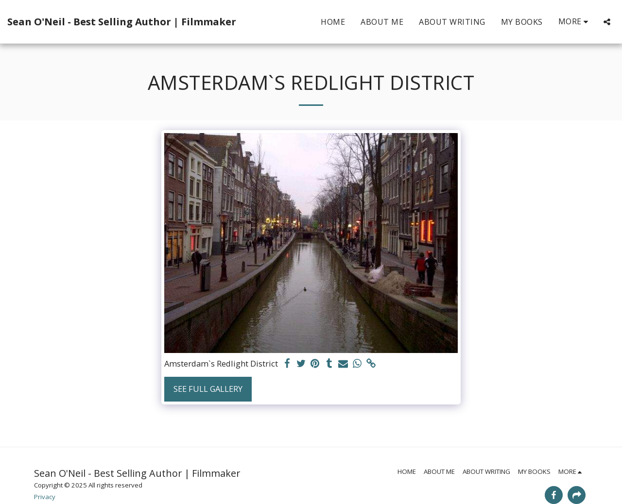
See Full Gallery (207, 388)
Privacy (44, 496)
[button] (607, 22)
